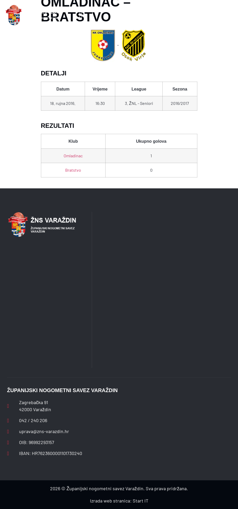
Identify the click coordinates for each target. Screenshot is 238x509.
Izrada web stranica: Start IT (119, 501)
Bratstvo (73, 169)
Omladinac (73, 155)
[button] (81, 15)
